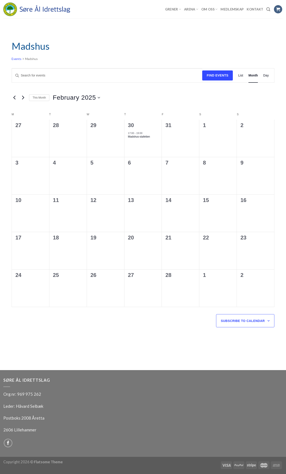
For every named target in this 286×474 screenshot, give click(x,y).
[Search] (268, 9)
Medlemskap (232, 9)
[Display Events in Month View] (253, 75)
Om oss (209, 9)
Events (16, 59)
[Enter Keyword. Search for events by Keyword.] (107, 75)
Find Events (217, 75)
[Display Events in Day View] (266, 75)
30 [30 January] (131, 125)
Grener (173, 9)
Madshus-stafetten (139, 136)
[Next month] (23, 97)
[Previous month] (14, 97)
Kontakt (255, 9)
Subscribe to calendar (243, 321)
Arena (191, 9)
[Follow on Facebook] (8, 443)
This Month (39, 97)
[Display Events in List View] (240, 75)
